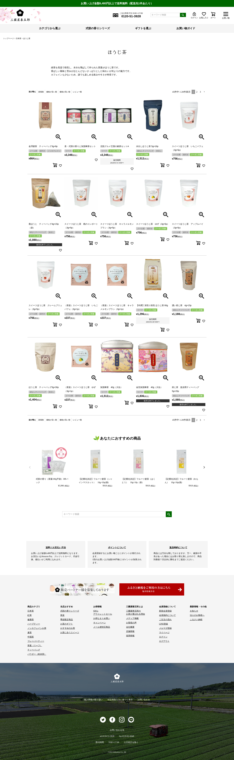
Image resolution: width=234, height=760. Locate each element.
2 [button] (196, 92)
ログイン (163, 637)
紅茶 (29, 615)
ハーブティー (33, 624)
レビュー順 (77, 92)
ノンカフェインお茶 (36, 628)
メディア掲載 (132, 618)
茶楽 (62, 615)
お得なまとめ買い (101, 618)
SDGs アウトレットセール (102, 612)
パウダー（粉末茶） (36, 654)
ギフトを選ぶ (143, 28)
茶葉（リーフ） (34, 645)
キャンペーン (99, 623)
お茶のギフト (66, 624)
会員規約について (167, 615)
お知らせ (194, 611)
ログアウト (164, 641)
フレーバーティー (35, 641)
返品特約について (178, 547)
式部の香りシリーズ (98, 28)
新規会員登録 (165, 611)
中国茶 (30, 637)
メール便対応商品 (101, 627)
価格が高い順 (65, 92)
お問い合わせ (143, 700)
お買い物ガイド (185, 28)
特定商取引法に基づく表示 (120, 700)
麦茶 (29, 632)
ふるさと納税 (196, 619)
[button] (204, 92)
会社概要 (130, 627)
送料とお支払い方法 (56, 547)
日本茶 (18, 38)
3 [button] (200, 92)
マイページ (164, 632)
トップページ (8, 38)
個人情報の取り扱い (93, 700)
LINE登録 (163, 624)
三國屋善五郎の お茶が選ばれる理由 (135, 612)
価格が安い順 (51, 92)
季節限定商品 (66, 619)
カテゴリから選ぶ (49, 28)
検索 (183, 15)
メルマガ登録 (165, 628)
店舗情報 (130, 631)
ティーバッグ (33, 650)
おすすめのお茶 (67, 628)
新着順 (41, 92)
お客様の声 (131, 623)
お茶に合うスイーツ (69, 632)
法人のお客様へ (197, 615)
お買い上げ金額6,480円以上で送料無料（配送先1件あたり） (117, 3)
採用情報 (130, 636)
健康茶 (30, 619)
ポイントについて (117, 547)
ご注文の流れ (165, 619)
